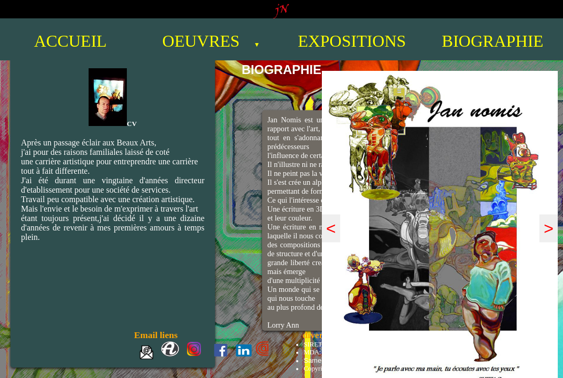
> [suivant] (549, 228)
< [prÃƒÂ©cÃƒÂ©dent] (331, 228)
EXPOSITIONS (352, 41)
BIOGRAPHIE (493, 41)
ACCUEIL (70, 41)
